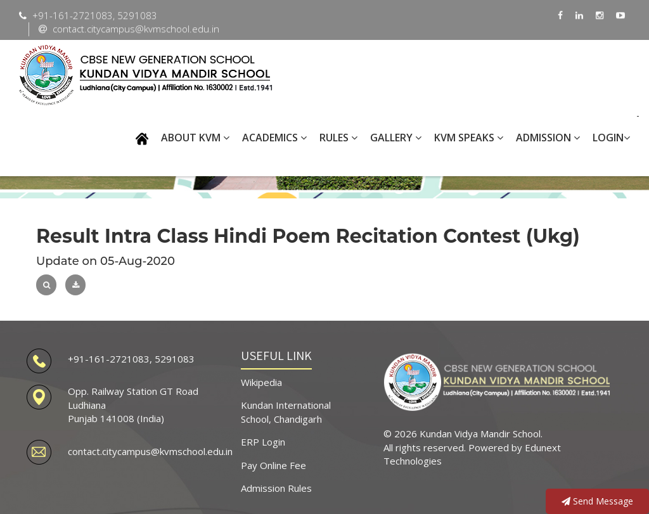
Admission (548, 138)
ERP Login (263, 441)
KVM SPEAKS (468, 138)
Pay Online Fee (273, 465)
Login (611, 138)
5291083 (175, 358)
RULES (338, 138)
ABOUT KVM (195, 138)
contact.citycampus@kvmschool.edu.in (150, 451)
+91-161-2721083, (111, 358)
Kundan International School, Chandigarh (286, 412)
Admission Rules (276, 488)
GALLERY (395, 138)
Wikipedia (261, 382)
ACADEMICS (274, 138)
